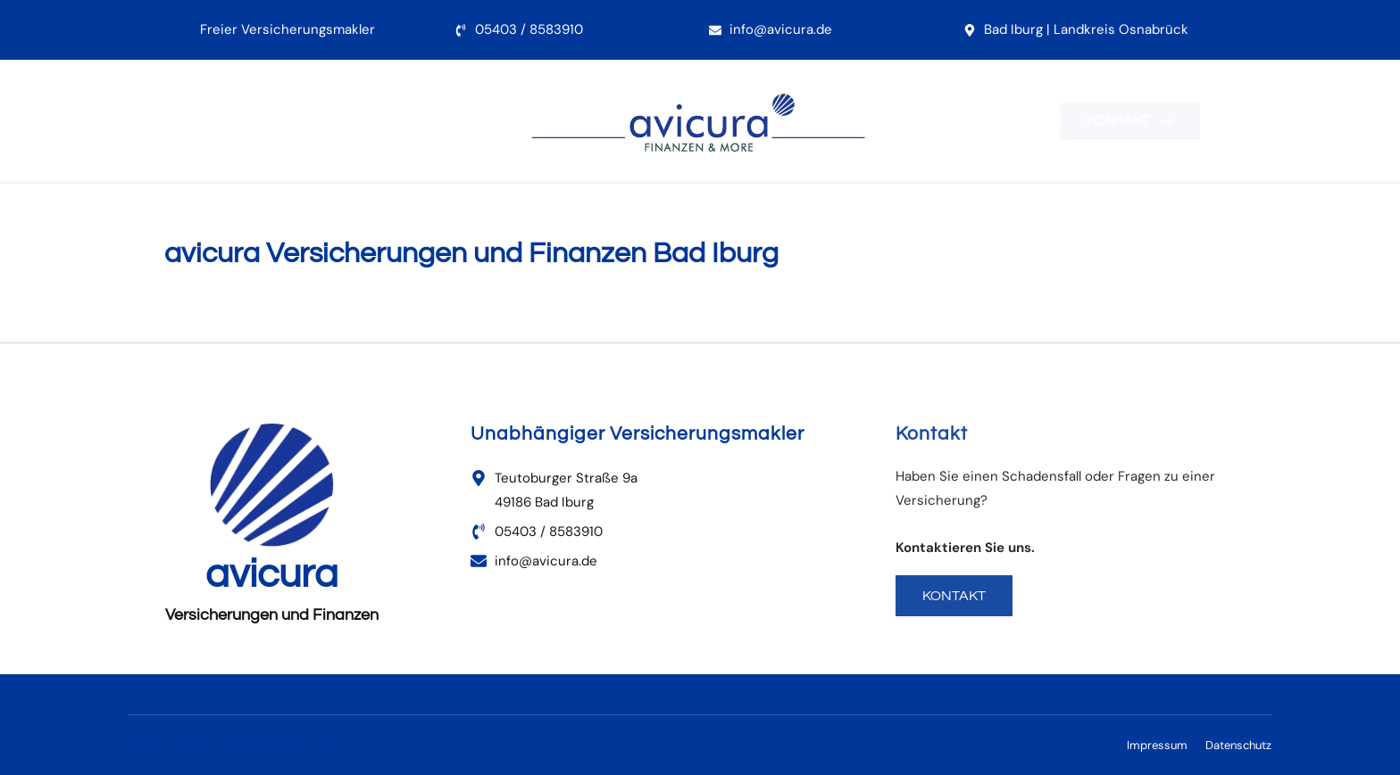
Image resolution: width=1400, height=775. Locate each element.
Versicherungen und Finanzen (272, 614)
